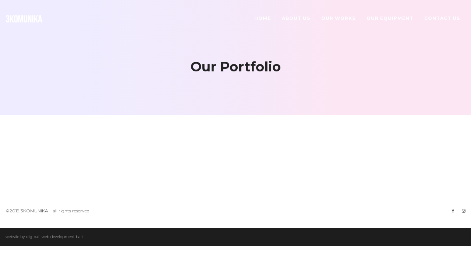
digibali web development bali (54, 236)
